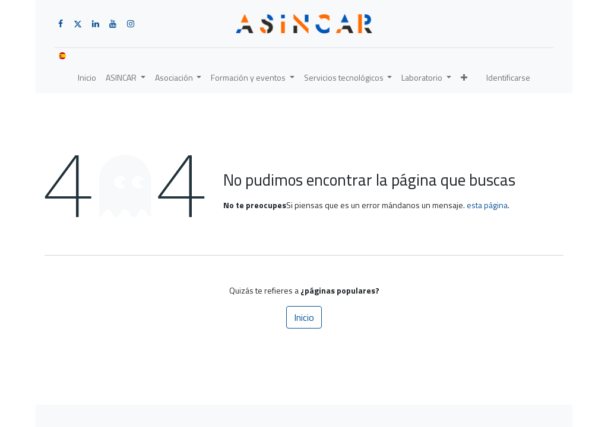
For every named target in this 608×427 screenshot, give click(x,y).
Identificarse (508, 77)
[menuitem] (87, 77)
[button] (464, 77)
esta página (487, 205)
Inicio (304, 317)
